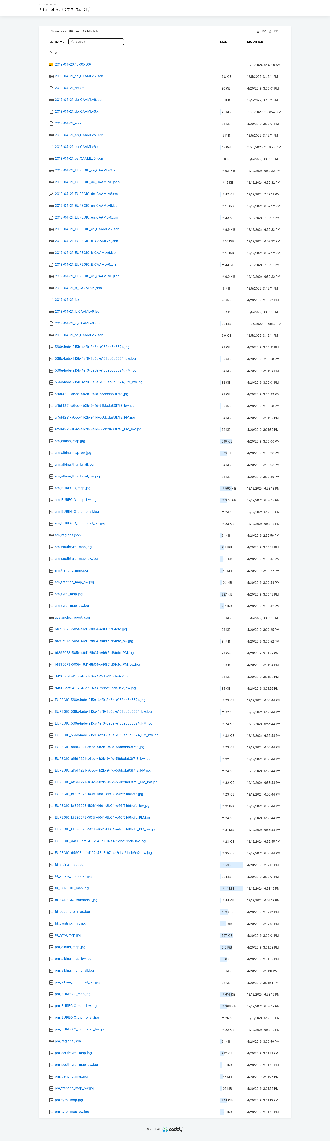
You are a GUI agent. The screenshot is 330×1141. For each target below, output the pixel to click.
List (261, 31)
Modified (255, 41)
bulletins (52, 10)
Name (60, 41)
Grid (274, 31)
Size (223, 41)
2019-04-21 (75, 10)
